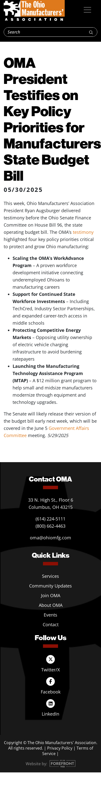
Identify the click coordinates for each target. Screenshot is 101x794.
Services (50, 576)
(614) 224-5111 (50, 519)
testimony (83, 232)
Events (50, 615)
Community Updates (50, 586)
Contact (51, 624)
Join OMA (50, 595)
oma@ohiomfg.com (50, 538)
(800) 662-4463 (50, 526)
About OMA (50, 605)
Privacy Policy (59, 748)
